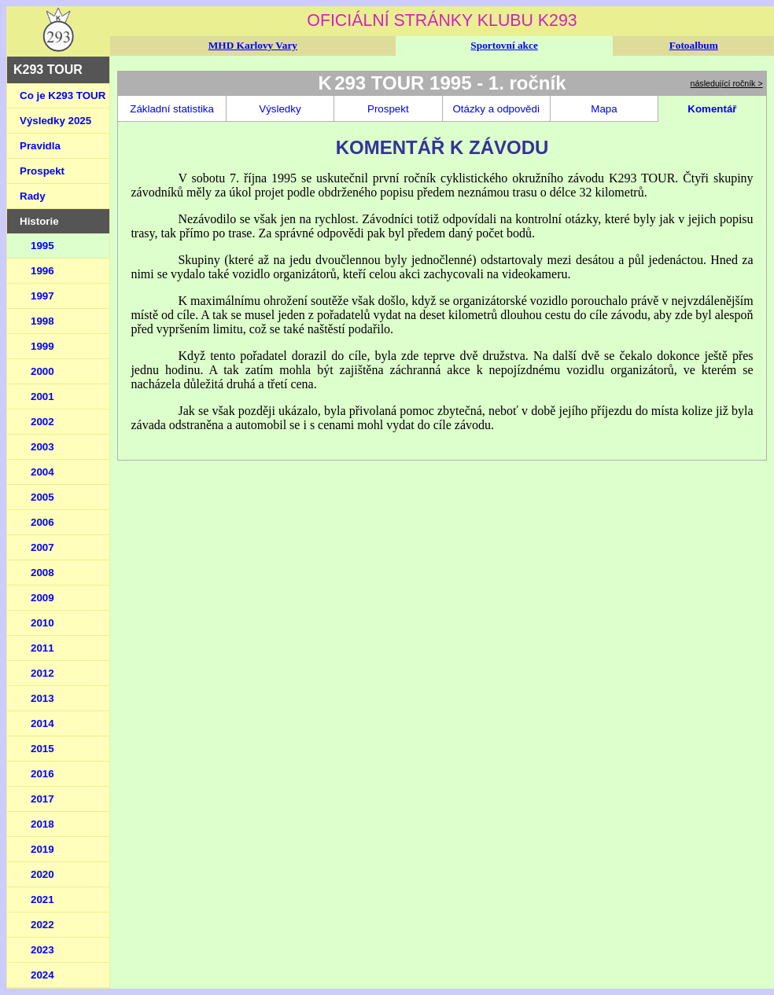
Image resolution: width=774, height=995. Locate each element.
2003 (42, 447)
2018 (42, 824)
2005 (42, 497)
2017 (42, 799)
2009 (42, 598)
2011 (42, 648)
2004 (42, 472)
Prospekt (42, 171)
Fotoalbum (693, 45)
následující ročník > (727, 83)
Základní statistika (172, 109)
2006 (42, 522)
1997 (42, 296)
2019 (42, 849)
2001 (42, 396)
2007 (42, 547)
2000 (42, 371)
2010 (42, 623)
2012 (42, 673)
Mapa (604, 109)
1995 (42, 246)
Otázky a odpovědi (495, 109)
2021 (42, 899)
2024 (42, 975)
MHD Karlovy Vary (252, 45)
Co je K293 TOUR (62, 95)
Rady (33, 196)
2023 (42, 950)
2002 (42, 422)
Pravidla (40, 146)
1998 (42, 321)
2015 (42, 749)
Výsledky (279, 109)
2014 (42, 723)
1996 (42, 271)
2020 (42, 874)
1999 (42, 346)
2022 (42, 925)
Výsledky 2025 (55, 121)
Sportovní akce (504, 45)
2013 (42, 698)
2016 (42, 774)
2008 (42, 572)
